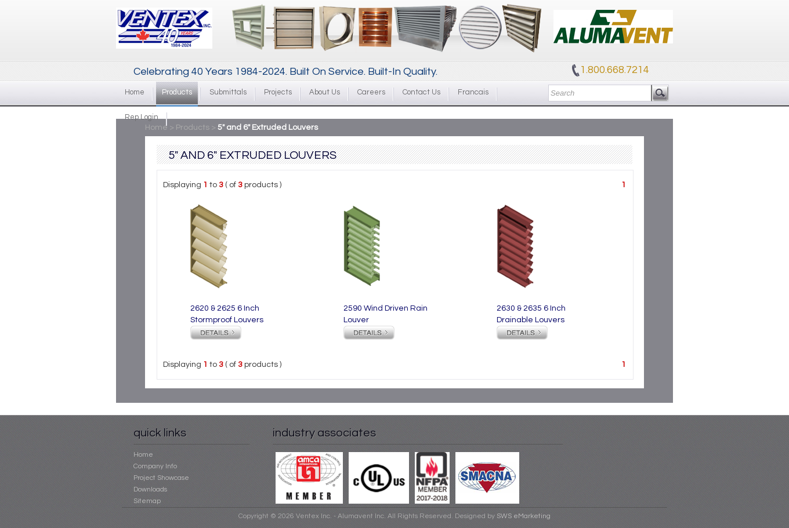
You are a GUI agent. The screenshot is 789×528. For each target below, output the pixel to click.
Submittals (228, 92)
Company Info (155, 466)
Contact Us (421, 92)
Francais (473, 92)
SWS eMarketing (524, 516)
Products (177, 92)
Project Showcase (161, 478)
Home (134, 92)
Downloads (150, 489)
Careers (371, 92)
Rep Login (141, 117)
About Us (324, 92)
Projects (278, 92)
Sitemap (147, 501)
